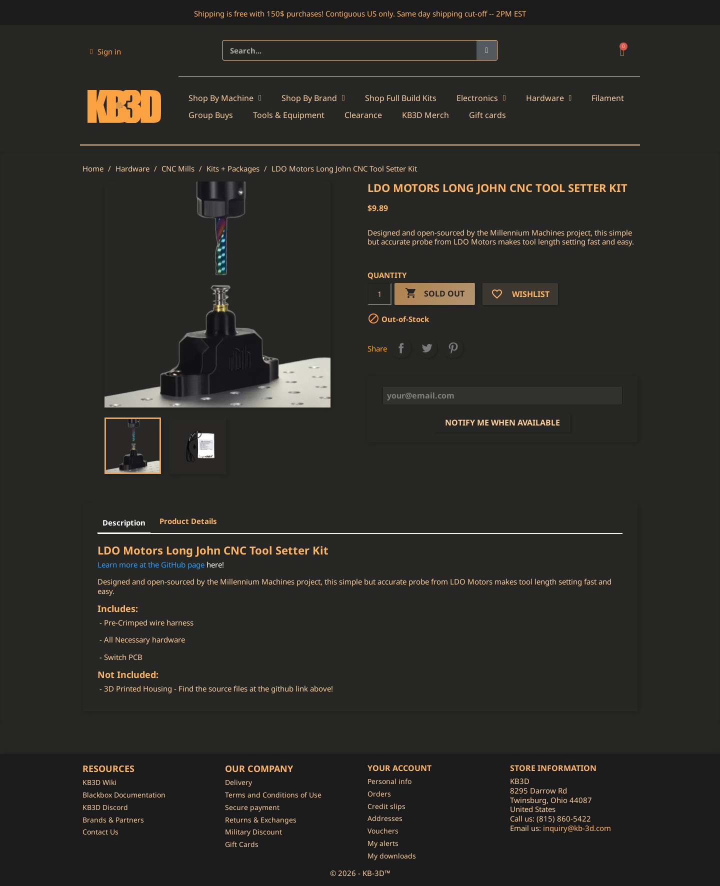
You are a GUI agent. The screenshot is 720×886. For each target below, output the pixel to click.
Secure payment (252, 807)
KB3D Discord (105, 807)
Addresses (385, 818)
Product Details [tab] (188, 521)
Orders (379, 793)
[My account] (105, 51)
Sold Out (434, 293)
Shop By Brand (313, 98)
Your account (400, 768)
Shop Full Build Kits (400, 98)
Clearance (363, 115)
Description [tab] (124, 523)
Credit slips (387, 806)
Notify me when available (502, 422)
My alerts (383, 843)
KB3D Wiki (99, 782)
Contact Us (100, 831)
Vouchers (383, 831)
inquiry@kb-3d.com (577, 828)
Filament (608, 98)
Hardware (549, 98)
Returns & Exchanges (260, 819)
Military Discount (253, 831)
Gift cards (487, 115)
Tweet (427, 348)
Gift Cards (241, 844)
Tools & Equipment (288, 115)
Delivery (238, 782)
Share (401, 348)
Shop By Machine (225, 98)
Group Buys (210, 115)
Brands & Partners (113, 819)
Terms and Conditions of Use (273, 795)
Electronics (481, 98)
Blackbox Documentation (124, 795)
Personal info (390, 781)
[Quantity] (380, 294)
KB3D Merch (425, 115)
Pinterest (453, 348)
